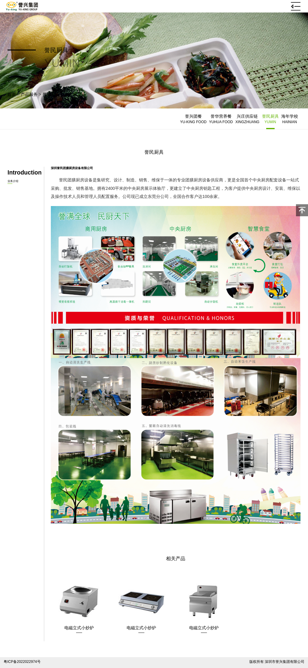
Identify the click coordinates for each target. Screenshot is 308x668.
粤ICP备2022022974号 (22, 662)
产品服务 (29, 94)
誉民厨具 (50, 94)
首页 (12, 94)
